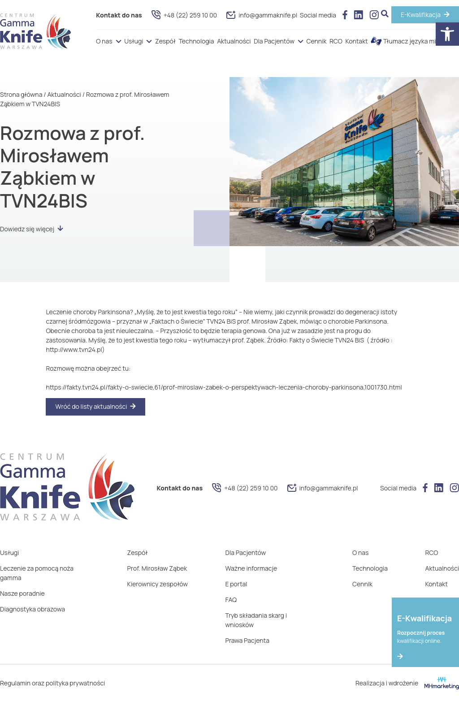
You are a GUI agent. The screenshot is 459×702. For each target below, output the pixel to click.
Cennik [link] (317, 41)
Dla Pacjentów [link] (274, 41)
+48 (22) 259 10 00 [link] (184, 14)
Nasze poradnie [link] (22, 593)
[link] (447, 34)
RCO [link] (335, 41)
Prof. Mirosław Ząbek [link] (157, 568)
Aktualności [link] (234, 41)
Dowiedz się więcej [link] (31, 229)
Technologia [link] (196, 41)
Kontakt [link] (356, 41)
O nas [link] (104, 41)
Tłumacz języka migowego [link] (415, 41)
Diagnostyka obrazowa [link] (32, 609)
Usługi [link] (133, 41)
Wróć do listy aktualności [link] (91, 406)
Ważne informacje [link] (251, 568)
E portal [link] (236, 584)
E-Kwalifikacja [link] (421, 14)
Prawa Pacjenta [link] (247, 640)
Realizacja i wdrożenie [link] (407, 683)
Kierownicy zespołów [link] (157, 584)
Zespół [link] (165, 41)
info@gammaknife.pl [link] (261, 15)
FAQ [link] (231, 599)
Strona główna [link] (21, 94)
